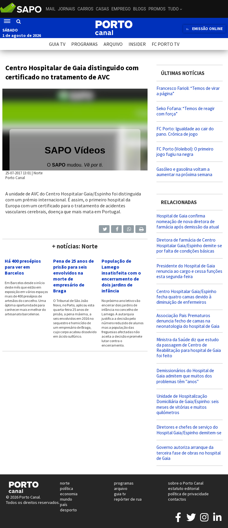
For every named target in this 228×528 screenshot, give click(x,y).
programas (124, 483)
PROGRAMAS (84, 44)
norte (65, 483)
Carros (85, 9)
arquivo (120, 488)
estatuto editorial (183, 488)
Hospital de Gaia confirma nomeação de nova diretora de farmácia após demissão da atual (187, 221)
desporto (68, 510)
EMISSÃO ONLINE (204, 28)
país (63, 504)
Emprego (121, 9)
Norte (38, 172)
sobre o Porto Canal (185, 483)
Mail (51, 9)
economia (68, 493)
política (66, 488)
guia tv (120, 493)
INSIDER (137, 44)
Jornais (66, 9)
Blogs (139, 9)
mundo (66, 499)
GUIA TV (57, 44)
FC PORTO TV (165, 44)
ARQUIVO (113, 44)
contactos (177, 499)
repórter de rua (128, 499)
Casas (102, 9)
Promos (156, 9)
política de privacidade (188, 493)
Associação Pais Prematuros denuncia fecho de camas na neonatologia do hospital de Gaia (187, 321)
